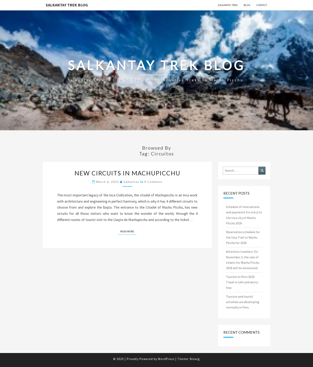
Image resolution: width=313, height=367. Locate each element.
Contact (261, 5)
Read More (128, 231)
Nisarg (195, 359)
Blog (247, 5)
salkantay (131, 181)
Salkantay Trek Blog (67, 4)
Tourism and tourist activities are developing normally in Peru (242, 301)
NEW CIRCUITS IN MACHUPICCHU (127, 173)
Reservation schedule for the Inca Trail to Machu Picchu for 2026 (243, 237)
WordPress (166, 359)
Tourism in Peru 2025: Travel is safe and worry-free (242, 282)
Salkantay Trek (228, 5)
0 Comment (153, 181)
